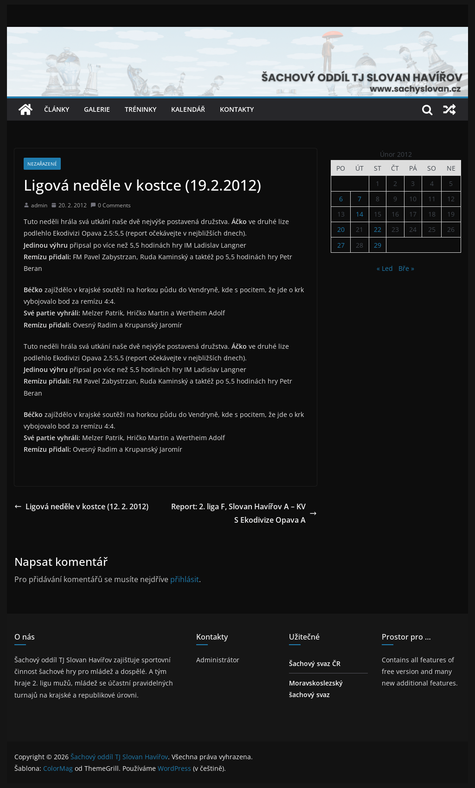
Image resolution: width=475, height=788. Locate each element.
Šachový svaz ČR (314, 663)
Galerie (97, 109)
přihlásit (184, 579)
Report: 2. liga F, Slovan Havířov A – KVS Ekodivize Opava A (244, 513)
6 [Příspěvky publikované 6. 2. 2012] (341, 198)
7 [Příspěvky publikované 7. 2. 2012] (359, 198)
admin (39, 205)
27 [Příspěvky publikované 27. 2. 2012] (341, 245)
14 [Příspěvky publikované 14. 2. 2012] (359, 214)
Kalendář (188, 109)
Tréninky (140, 109)
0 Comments (110, 205)
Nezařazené (42, 163)
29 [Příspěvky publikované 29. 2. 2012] (377, 245)
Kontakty (237, 109)
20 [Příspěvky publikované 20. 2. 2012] (341, 229)
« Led (385, 268)
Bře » (406, 268)
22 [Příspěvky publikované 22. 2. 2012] (377, 229)
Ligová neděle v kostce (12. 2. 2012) (81, 506)
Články (56, 109)
